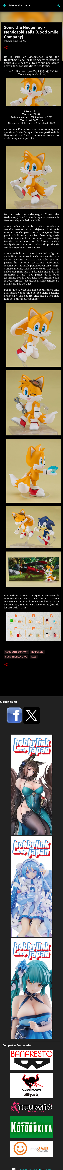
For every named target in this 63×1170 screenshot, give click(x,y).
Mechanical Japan (20, 5)
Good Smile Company (16, 652)
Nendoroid (37, 652)
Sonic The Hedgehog (16, 657)
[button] (6, 48)
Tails (33, 657)
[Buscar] (58, 5)
